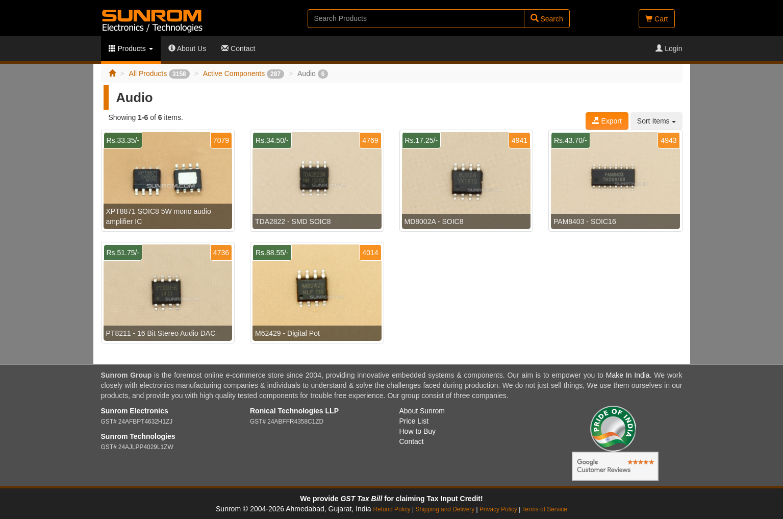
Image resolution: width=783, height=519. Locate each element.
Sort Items (656, 121)
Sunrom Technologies (138, 436)
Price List (414, 421)
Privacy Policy (498, 509)
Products (131, 48)
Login (668, 48)
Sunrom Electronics (134, 411)
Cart (656, 19)
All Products (159, 73)
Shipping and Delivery (445, 509)
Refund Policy (391, 509)
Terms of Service (544, 509)
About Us (187, 48)
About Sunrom (422, 411)
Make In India (628, 375)
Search (547, 18)
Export (607, 121)
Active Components (243, 73)
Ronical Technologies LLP (294, 411)
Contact (238, 48)
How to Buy (417, 431)
